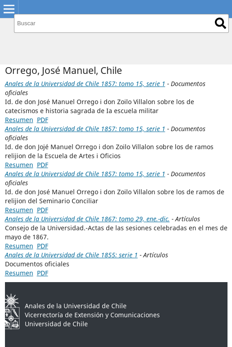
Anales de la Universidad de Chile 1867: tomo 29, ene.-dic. (87, 219)
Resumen (19, 119)
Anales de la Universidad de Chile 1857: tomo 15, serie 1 (85, 83)
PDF (42, 119)
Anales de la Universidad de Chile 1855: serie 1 (71, 255)
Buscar (220, 23)
